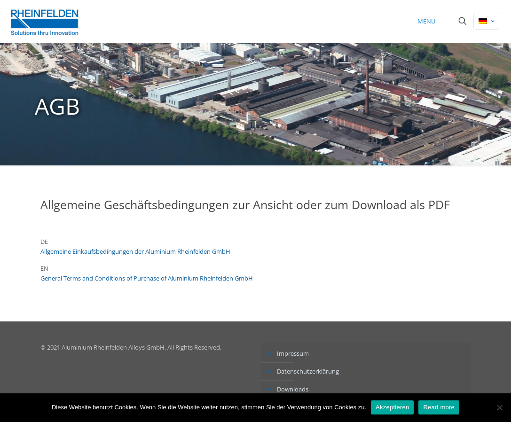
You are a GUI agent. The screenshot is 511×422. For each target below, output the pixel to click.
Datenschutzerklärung (308, 371)
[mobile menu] (430, 21)
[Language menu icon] (486, 21)
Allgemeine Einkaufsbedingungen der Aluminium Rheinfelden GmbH (135, 251)
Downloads (292, 389)
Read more (439, 407)
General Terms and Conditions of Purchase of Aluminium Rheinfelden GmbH (146, 278)
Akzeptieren (392, 407)
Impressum (293, 353)
